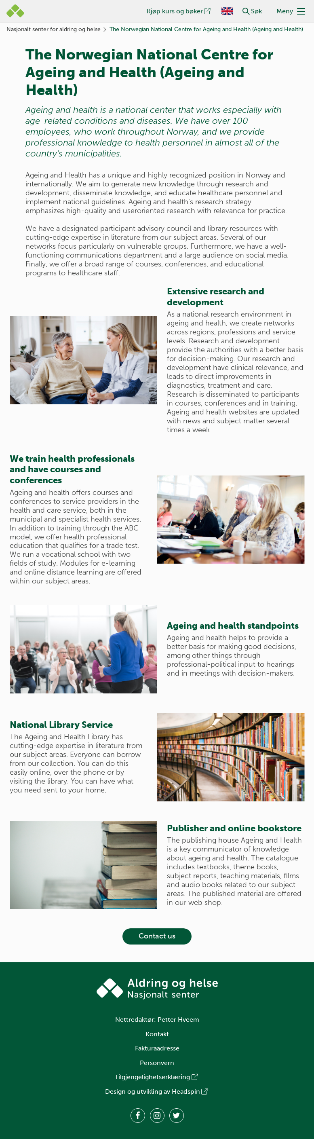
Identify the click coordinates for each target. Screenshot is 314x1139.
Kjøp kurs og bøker (179, 11)
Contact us (157, 936)
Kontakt (157, 1034)
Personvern (157, 1063)
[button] (246, 11)
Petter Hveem (178, 1019)
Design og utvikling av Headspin (157, 1091)
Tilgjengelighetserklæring (157, 1077)
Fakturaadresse (157, 1048)
